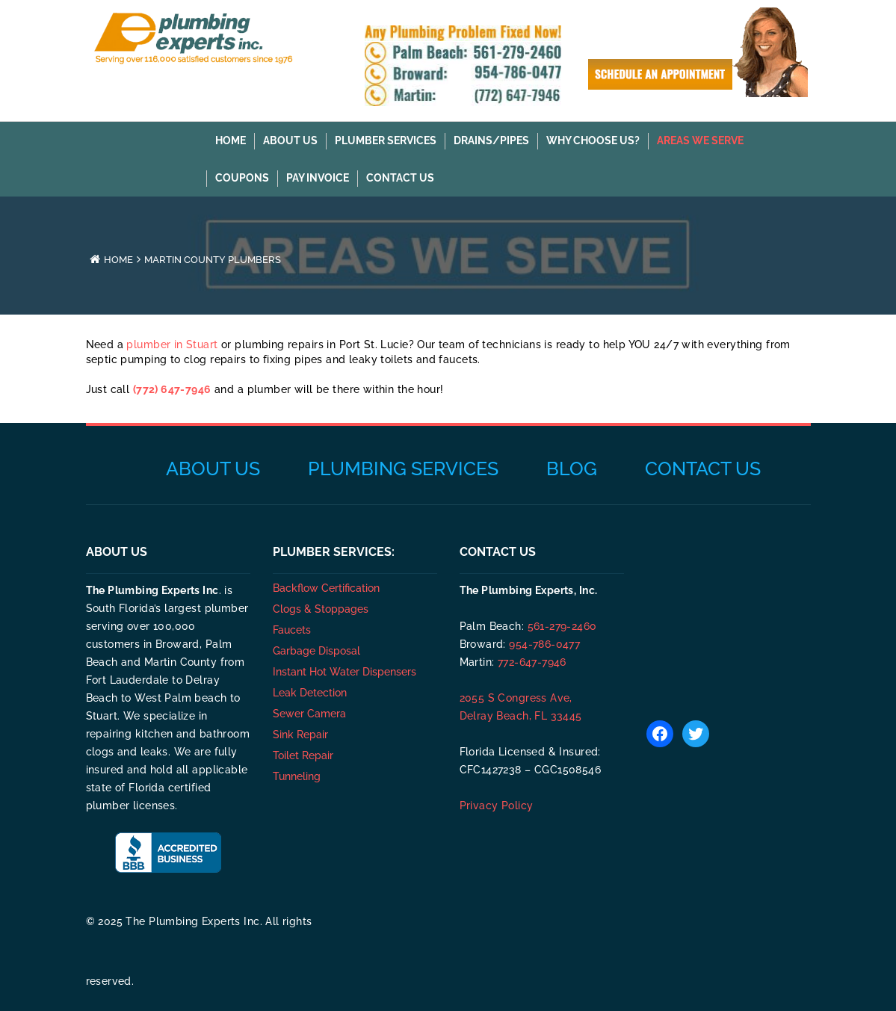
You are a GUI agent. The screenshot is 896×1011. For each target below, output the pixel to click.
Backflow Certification (326, 588)
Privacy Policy (497, 805)
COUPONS (242, 178)
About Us (290, 140)
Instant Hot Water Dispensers (344, 672)
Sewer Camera (309, 714)
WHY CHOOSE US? (593, 140)
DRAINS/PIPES (491, 140)
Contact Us (400, 178)
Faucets (292, 630)
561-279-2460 (562, 626)
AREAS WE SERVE (700, 140)
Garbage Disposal (316, 651)
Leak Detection (310, 693)
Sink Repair (300, 735)
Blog (571, 468)
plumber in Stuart (171, 344)
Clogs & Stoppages (320, 609)
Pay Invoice (317, 178)
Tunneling (297, 776)
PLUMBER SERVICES (385, 140)
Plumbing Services (403, 468)
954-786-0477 (544, 644)
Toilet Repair (303, 755)
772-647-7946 (532, 662)
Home (230, 140)
